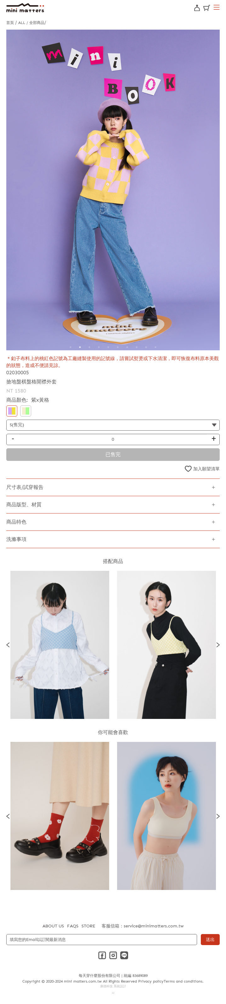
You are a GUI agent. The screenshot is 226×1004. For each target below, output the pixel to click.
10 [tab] (155, 347)
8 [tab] (136, 347)
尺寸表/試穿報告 (24, 487)
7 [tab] (127, 347)
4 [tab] (99, 347)
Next (218, 645)
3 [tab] (89, 347)
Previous (7, 645)
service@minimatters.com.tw (154, 926)
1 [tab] (70, 347)
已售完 (113, 454)
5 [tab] (108, 347)
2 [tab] (80, 347)
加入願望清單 (206, 469)
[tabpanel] (113, 190)
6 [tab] (118, 347)
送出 (210, 939)
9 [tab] (146, 347)
